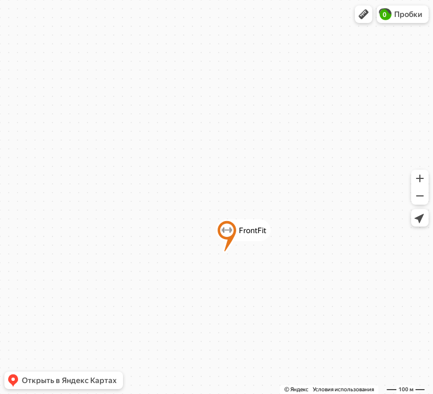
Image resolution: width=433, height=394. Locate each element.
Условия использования (343, 389)
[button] (363, 14)
